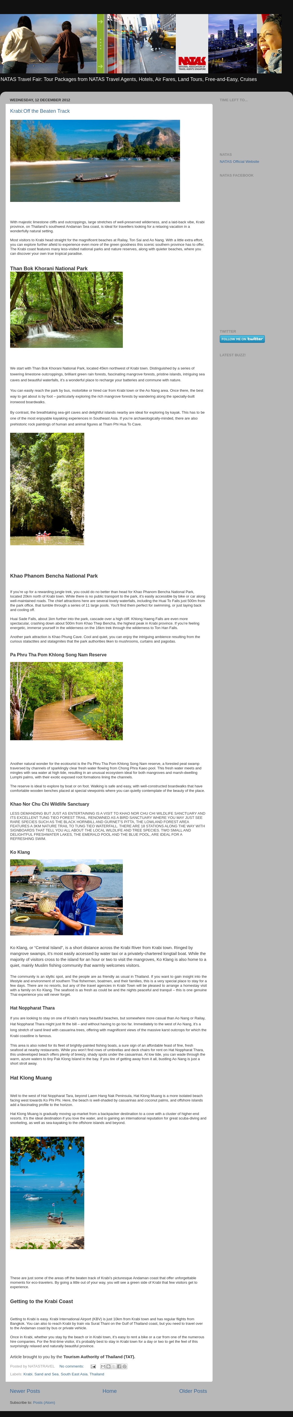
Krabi (27, 1374)
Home (110, 1391)
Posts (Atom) (44, 1402)
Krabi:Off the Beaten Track (40, 111)
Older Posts (193, 1391)
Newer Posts (25, 1391)
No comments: (72, 1366)
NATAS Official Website (239, 161)
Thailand (97, 1374)
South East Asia (74, 1374)
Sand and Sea (46, 1374)
